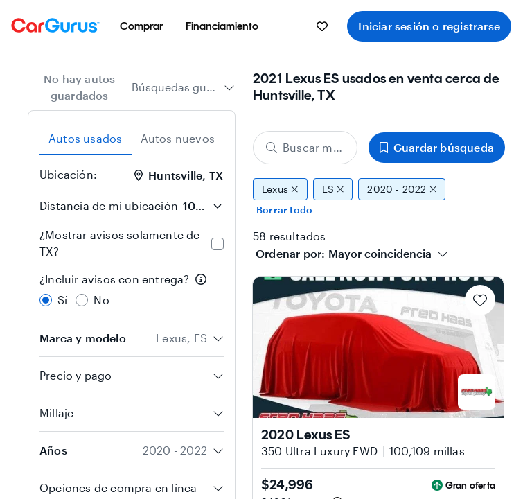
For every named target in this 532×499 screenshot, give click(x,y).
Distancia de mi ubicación (108, 205)
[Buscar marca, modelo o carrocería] (305, 147)
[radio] (45, 300)
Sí (62, 299)
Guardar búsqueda (437, 147)
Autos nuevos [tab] (178, 138)
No (101, 299)
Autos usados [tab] (85, 138)
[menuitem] (142, 26)
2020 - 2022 (401, 189)
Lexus (280, 189)
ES (333, 189)
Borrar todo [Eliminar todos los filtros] (284, 210)
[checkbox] (217, 244)
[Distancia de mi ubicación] (202, 206)
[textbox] (380, 253)
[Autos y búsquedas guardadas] (322, 26)
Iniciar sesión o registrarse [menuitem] (429, 26)
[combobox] (183, 87)
